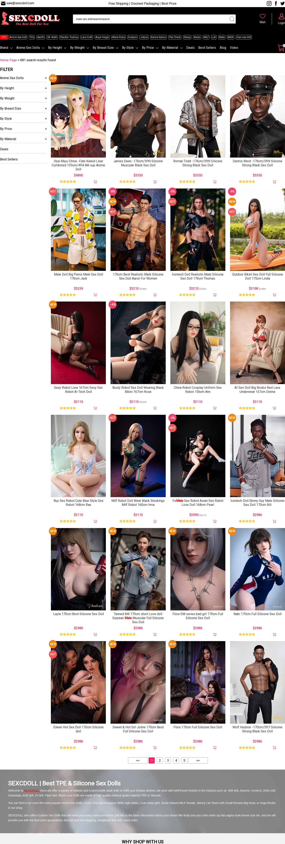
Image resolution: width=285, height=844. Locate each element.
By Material (170, 48)
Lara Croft (86, 37)
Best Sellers (207, 48)
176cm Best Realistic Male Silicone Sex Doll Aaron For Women (138, 276)
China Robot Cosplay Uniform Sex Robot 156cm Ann (198, 390)
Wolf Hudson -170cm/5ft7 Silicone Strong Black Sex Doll (257, 729)
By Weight (77, 48)
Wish (263, 22)
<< (138, 760)
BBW (230, 37)
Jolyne (144, 37)
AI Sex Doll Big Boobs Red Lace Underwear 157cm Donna (257, 390)
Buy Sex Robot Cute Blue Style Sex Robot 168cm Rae (78, 503)
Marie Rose (118, 37)
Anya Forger (102, 37)
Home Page (8, 60)
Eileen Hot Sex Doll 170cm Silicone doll (78, 729)
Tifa (32, 37)
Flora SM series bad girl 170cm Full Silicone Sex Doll (197, 616)
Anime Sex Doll (18, 37)
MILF (206, 37)
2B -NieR (52, 37)
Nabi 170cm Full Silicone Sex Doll (257, 614)
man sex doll (244, 37)
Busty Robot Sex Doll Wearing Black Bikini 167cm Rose (138, 390)
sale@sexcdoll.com (20, 3)
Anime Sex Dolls (28, 48)
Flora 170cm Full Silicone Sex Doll (197, 727)
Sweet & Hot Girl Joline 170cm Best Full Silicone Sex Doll (138, 729)
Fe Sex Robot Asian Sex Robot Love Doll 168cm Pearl (197, 503)
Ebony (187, 37)
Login (281, 23)
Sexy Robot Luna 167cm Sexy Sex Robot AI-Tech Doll (78, 390)
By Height (55, 48)
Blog (223, 48)
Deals (190, 48)
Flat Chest (175, 37)
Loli (214, 37)
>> (198, 760)
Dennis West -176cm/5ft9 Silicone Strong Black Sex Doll (257, 163)
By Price (148, 48)
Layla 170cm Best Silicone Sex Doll (78, 614)
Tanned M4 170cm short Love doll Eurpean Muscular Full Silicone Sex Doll (138, 618)
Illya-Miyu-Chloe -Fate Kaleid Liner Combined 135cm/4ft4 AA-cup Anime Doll (78, 165)
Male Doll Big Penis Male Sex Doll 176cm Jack (78, 276)
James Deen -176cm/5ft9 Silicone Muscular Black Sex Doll (138, 163)
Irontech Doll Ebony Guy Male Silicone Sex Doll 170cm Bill (257, 503)
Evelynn (132, 37)
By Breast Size (103, 48)
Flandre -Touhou (69, 37)
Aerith (40, 37)
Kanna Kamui (158, 37)
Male (222, 37)
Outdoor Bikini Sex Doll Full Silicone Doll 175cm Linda (257, 276)
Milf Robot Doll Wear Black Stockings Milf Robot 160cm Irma (138, 503)
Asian (197, 37)
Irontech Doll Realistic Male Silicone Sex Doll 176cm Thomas (198, 276)
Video (234, 48)
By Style (128, 48)
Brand (4, 48)
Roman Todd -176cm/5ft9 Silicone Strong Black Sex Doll (197, 163)
